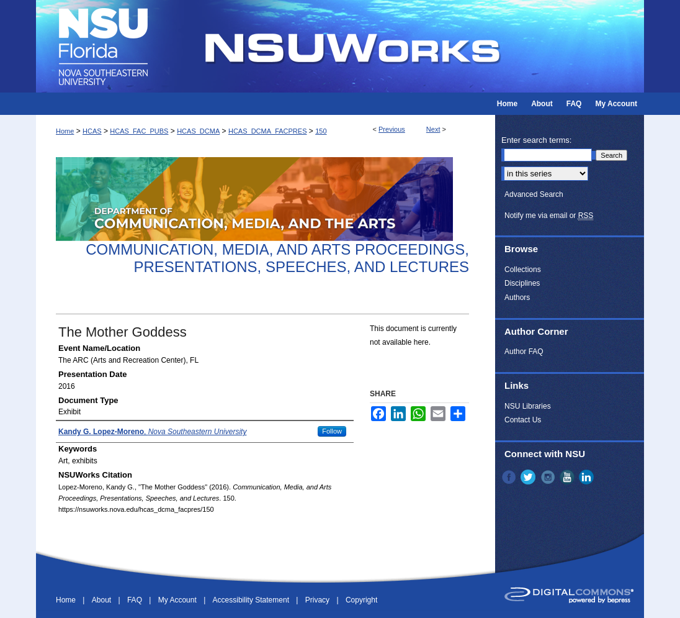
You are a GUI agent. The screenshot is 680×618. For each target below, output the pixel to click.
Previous (391, 129)
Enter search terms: (536, 140)
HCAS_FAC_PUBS (139, 131)
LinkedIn (587, 477)
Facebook (510, 477)
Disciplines (522, 283)
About (103, 600)
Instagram (549, 477)
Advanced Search (533, 194)
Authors (517, 297)
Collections (522, 269)
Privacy (318, 600)
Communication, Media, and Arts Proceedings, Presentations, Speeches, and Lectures (277, 258)
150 (320, 131)
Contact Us (522, 420)
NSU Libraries (527, 406)
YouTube (568, 477)
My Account (178, 600)
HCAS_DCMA (198, 131)
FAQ (135, 600)
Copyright (361, 600)
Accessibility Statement (252, 600)
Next (433, 129)
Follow (332, 431)
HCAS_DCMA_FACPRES (267, 131)
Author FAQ (524, 351)
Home (65, 131)
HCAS (92, 131)
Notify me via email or (548, 215)
